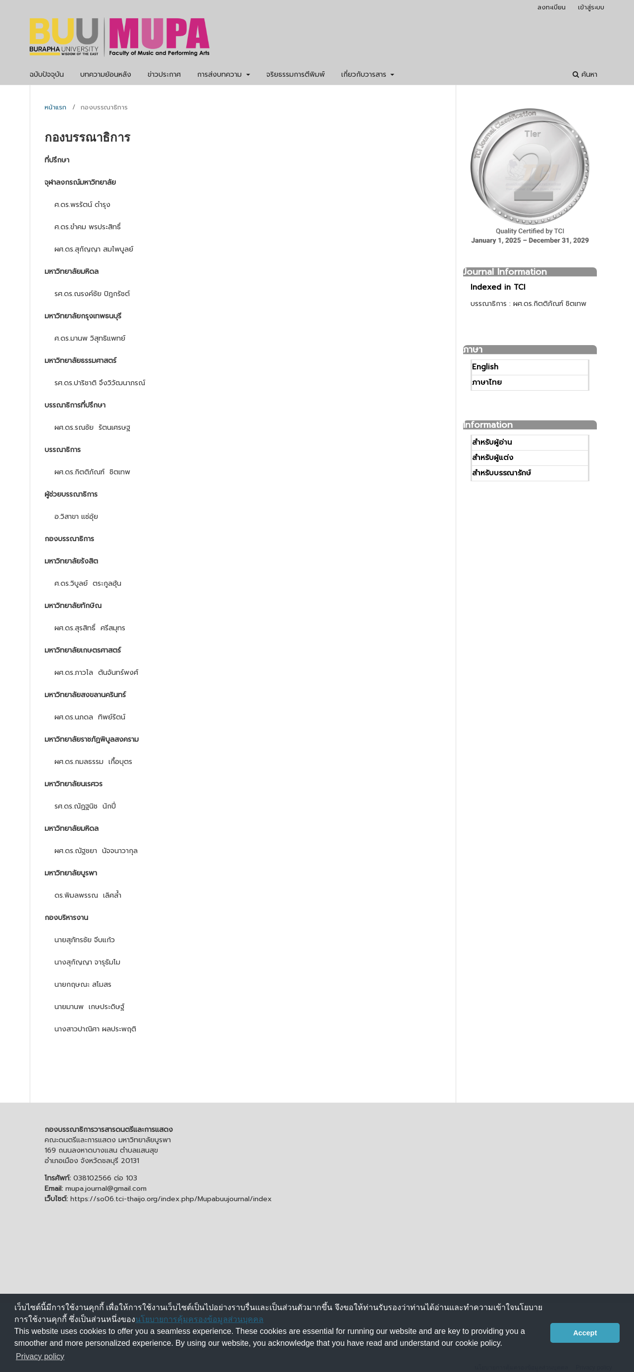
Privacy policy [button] (40, 1356)
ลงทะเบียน (551, 7)
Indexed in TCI (498, 287)
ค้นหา (585, 74)
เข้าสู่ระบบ (591, 7)
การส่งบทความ (220, 74)
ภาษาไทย (487, 382)
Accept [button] (585, 1333)
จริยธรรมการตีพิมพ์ (295, 74)
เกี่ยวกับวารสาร (365, 74)
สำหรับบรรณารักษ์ (501, 472)
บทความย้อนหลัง (105, 74)
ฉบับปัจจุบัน (47, 74)
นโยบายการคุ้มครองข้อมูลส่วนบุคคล (199, 1319)
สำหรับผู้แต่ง (492, 457)
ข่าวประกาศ (164, 74)
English (485, 366)
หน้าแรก (55, 107)
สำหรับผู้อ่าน (492, 442)
